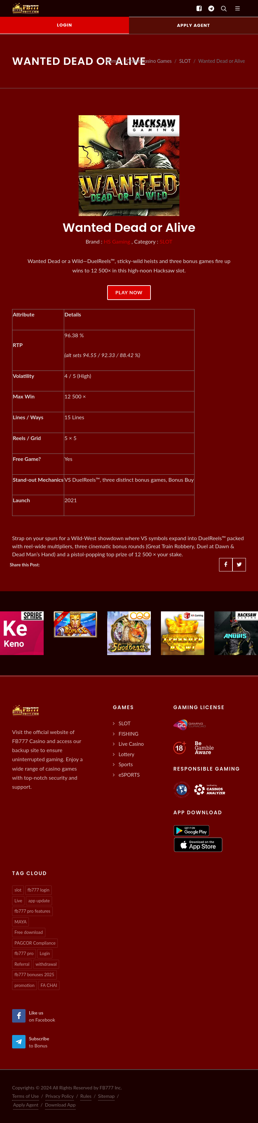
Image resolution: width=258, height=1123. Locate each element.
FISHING (128, 734)
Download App (60, 1105)
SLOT (185, 61)
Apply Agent (25, 1105)
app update (39, 900)
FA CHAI (49, 985)
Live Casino (131, 744)
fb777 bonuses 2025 (34, 974)
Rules (85, 1096)
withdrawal (46, 964)
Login (45, 953)
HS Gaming (117, 241)
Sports (126, 764)
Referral (22, 964)
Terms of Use (25, 1096)
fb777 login (38, 890)
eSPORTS (129, 775)
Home (112, 61)
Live (18, 900)
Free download (28, 932)
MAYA (20, 921)
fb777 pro (24, 953)
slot (18, 890)
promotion (24, 985)
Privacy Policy (59, 1096)
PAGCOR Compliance (34, 943)
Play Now (128, 292)
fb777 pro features (32, 911)
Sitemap (106, 1096)
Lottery (126, 754)
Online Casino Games (149, 61)
